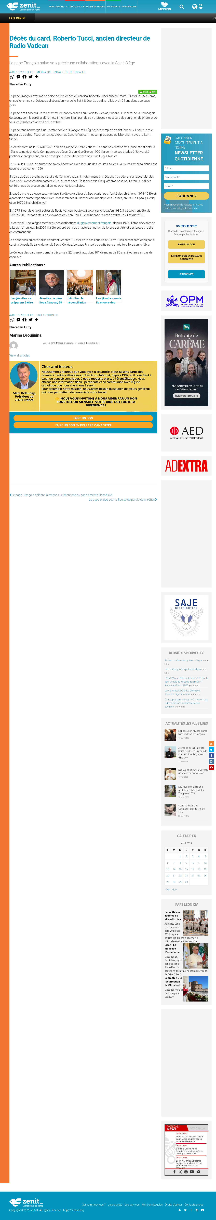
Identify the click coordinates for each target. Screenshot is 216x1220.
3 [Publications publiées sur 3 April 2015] (192, 856)
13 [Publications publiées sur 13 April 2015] (167, 869)
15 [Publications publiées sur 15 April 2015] (180, 869)
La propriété (115, 1204)
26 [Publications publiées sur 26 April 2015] (205, 875)
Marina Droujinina (49, 72)
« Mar (167, 889)
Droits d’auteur (173, 1204)
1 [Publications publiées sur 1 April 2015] (180, 856)
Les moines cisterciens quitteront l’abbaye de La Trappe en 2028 (191, 790)
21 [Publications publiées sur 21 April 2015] (174, 875)
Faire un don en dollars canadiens (83, 425)
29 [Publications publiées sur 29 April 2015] (180, 882)
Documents (113, 6)
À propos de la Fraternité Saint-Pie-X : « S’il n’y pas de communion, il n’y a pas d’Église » (192, 753)
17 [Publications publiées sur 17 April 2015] (192, 869)
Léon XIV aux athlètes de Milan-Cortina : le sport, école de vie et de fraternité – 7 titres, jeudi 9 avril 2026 (186, 682)
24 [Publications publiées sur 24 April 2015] (192, 875)
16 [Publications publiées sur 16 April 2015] (186, 869)
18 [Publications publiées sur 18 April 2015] (199, 869)
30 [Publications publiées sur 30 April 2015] (186, 882)
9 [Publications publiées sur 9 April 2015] (186, 862)
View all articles (19, 355)
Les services (132, 1204)
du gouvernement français (94, 223)
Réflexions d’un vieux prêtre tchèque (187, 18)
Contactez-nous (193, 1204)
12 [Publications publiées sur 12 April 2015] (205, 862)
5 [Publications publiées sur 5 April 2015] (205, 856)
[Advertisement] (83, 462)
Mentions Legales (152, 1204)
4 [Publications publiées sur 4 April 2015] (199, 856)
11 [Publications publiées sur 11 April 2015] (199, 862)
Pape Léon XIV (56, 6)
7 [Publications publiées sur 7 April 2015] (174, 862)
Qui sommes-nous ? (94, 1204)
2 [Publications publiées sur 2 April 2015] (186, 856)
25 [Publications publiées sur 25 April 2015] (199, 875)
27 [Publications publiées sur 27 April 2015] (167, 882)
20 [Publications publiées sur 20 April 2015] (167, 875)
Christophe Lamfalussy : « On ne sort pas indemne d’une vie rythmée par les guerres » (186, 703)
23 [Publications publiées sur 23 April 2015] (186, 875)
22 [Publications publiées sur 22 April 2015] (180, 875)
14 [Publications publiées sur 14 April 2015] (174, 869)
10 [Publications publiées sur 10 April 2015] (192, 862)
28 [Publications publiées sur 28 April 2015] (174, 882)
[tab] (175, 1128)
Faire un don (129, 6)
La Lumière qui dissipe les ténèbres (183, 669)
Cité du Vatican (75, 6)
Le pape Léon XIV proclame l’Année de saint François (192, 733)
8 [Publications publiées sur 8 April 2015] (180, 862)
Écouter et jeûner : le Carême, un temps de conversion (193, 771)
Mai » (174, 889)
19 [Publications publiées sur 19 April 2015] (205, 869)
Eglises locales (74, 72)
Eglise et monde (95, 6)
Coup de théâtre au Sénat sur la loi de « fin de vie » (191, 809)
